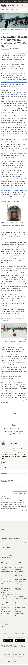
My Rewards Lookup (6, 567)
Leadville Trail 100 (6, 363)
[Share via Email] (18, 414)
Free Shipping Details (20, 584)
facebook (12, 633)
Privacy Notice (7, 654)
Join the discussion (5, 481)
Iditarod (20, 428)
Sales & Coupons (19, 581)
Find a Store (4, 624)
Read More (7, 462)
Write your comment (7, 480)
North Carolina (18, 431)
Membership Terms (14, 660)
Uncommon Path (12, 5)
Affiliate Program (5, 611)
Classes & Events (19, 594)
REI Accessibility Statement (14, 661)
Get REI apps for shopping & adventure (14, 637)
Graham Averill (5, 49)
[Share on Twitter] (12, 414)
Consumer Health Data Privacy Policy (14, 656)
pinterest (16, 633)
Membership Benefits (7, 571)
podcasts (23, 633)
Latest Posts (8, 431)
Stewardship (18, 615)
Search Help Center (6, 622)
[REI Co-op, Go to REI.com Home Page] (3, 5)
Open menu (25, 5)
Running (8, 434)
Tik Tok (8, 633)
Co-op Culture (5, 607)
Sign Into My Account (7, 565)
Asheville (13, 428)
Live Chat (3, 626)
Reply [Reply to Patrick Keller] (25, 510)
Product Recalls (7, 658)
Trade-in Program (5, 598)
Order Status (18, 565)
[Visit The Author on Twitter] (6, 467)
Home (2, 33)
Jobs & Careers (5, 605)
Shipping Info (18, 575)
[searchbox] (14, 9)
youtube (19, 633)
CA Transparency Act (19, 658)
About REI (17, 605)
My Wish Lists (4, 569)
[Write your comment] (14, 487)
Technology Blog (19, 613)
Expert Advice (18, 591)
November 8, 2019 (6, 498)
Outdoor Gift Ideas (6, 581)
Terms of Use (7, 652)
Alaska (6, 428)
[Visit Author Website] (2, 467)
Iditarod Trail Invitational (11, 66)
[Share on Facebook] (10, 414)
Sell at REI (3, 609)
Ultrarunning (17, 434)
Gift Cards (4, 584)
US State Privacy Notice (18, 654)
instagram (5, 633)
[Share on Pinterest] (15, 414)
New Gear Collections (7, 594)
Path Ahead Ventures (20, 598)
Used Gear (4, 596)
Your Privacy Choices (18, 652)
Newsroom (18, 611)
